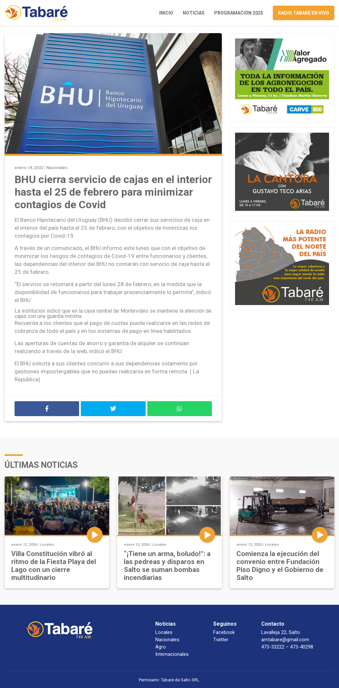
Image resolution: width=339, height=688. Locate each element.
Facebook (224, 632)
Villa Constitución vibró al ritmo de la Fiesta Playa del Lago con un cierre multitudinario (53, 566)
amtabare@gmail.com (285, 640)
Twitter (220, 640)
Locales (47, 544)
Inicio (166, 13)
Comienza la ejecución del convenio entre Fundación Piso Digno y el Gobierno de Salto (279, 566)
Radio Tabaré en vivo (303, 13)
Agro (160, 647)
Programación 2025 (238, 13)
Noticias (194, 13)
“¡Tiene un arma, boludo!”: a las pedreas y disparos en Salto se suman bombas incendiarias (167, 566)
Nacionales (57, 167)
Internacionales (172, 654)
